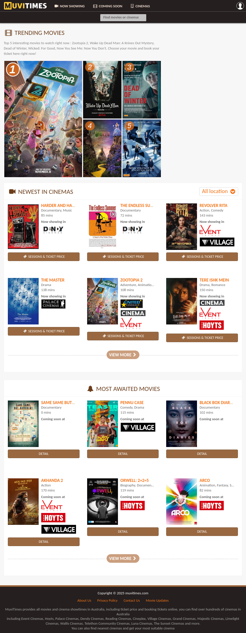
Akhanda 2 (52, 480)
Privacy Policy (107, 600)
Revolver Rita (213, 205)
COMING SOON (107, 6)
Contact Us (132, 600)
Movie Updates (157, 600)
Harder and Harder (61, 205)
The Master (52, 280)
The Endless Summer (141, 205)
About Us (84, 600)
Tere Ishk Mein (214, 280)
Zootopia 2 (131, 280)
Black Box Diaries (217, 402)
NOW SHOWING (69, 6)
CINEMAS (140, 6)
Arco (205, 480)
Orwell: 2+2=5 (134, 480)
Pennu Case (132, 402)
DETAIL (43, 454)
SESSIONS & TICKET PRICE (43, 256)
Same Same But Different (67, 402)
